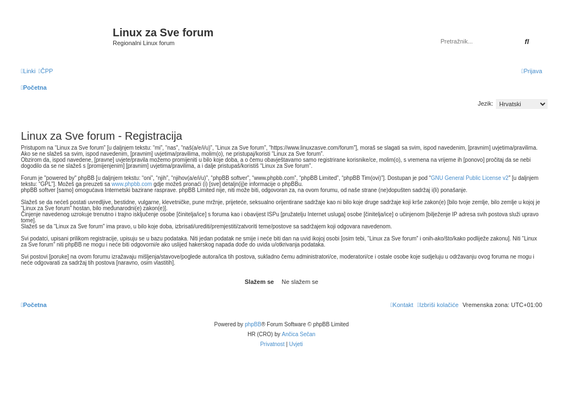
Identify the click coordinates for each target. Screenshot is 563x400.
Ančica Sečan (299, 334)
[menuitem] (45, 71)
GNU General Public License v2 (470, 178)
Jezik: (485, 103)
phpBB (253, 324)
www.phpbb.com (132, 184)
